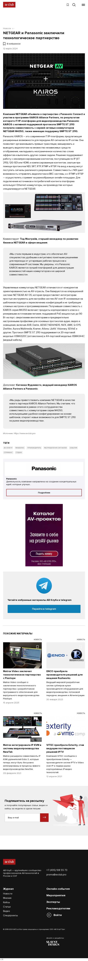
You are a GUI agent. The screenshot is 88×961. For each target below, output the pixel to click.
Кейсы (6, 902)
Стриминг (8, 452)
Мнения (7, 898)
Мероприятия (55, 895)
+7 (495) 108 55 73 (56, 870)
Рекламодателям (58, 908)
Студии (19, 452)
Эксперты (53, 902)
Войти (58, 915)
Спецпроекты (10, 915)
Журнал (8, 889)
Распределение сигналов (55, 448)
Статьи (7, 906)
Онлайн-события (58, 889)
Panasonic (19, 448)
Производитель (34, 448)
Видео (6, 911)
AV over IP (8, 448)
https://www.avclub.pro (25, 433)
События (73, 448)
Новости (7, 893)
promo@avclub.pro (56, 874)
